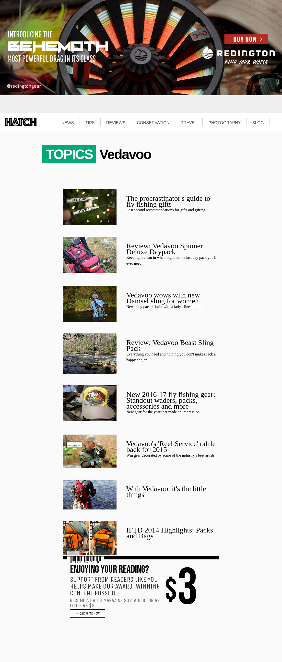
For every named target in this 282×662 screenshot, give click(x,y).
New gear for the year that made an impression (163, 412)
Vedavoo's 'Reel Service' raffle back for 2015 (171, 446)
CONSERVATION (153, 123)
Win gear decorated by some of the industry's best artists (170, 455)
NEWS (67, 123)
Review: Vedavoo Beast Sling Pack (170, 345)
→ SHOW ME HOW (88, 613)
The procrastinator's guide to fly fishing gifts (168, 201)
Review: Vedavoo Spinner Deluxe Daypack (164, 249)
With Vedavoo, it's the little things (166, 491)
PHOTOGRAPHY (224, 123)
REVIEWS (115, 123)
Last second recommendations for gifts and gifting (165, 210)
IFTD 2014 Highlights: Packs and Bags (169, 533)
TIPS (90, 123)
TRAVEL (189, 123)
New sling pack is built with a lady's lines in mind (165, 307)
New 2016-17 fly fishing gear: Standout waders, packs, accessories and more (170, 400)
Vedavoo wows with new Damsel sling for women (163, 298)
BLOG (258, 123)
